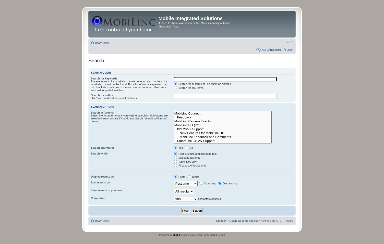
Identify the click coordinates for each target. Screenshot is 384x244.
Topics (193, 176)
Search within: (100, 153)
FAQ (263, 49)
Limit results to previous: (107, 190)
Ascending (207, 183)
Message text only (187, 157)
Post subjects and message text (195, 153)
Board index (102, 42)
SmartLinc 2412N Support (222, 141)
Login (290, 49)
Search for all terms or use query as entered (202, 83)
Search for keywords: (104, 78)
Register (276, 49)
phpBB (176, 234)
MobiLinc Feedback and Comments (222, 137)
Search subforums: (103, 147)
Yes (178, 147)
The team (221, 220)
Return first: (98, 198)
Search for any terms (189, 87)
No (189, 147)
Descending (227, 183)
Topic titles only (185, 161)
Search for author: (102, 95)
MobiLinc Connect (222, 114)
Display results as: (103, 176)
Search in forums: (102, 112)
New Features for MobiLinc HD (222, 133)
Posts (179, 176)
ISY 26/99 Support (222, 129)
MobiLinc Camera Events (222, 121)
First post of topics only (190, 165)
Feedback (222, 117)
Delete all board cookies (244, 220)
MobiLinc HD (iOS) (222, 125)
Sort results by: (101, 182)
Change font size (289, 42)
